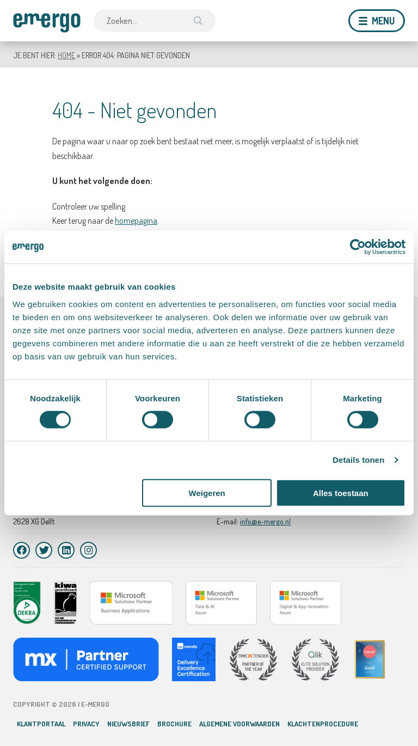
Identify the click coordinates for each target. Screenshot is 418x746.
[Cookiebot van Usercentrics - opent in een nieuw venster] (357, 247)
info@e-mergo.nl (265, 521)
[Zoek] (198, 20)
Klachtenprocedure (322, 723)
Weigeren (207, 492)
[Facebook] (21, 550)
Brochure (174, 723)
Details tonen (358, 459)
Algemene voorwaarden (239, 723)
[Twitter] (43, 550)
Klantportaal (41, 723)
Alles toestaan (340, 492)
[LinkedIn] (66, 550)
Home (66, 55)
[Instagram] (88, 550)
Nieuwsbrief (128, 723)
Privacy (86, 723)
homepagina (136, 220)
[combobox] (155, 20)
